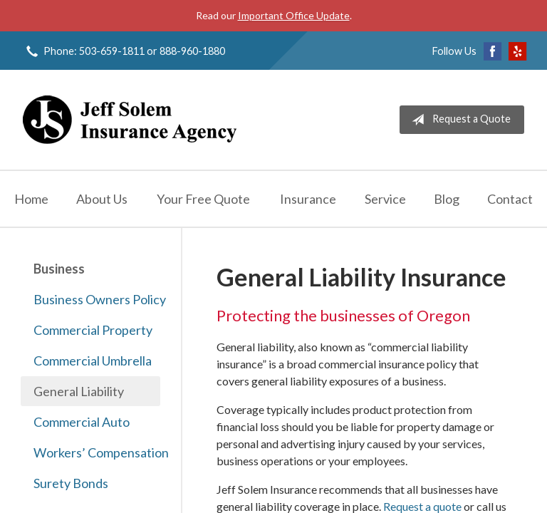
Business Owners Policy (96, 299)
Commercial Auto (81, 422)
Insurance (308, 199)
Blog (446, 199)
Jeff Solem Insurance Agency (129, 119)
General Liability (78, 391)
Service (385, 199)
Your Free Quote (203, 199)
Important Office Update (294, 15)
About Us (101, 199)
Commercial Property (92, 330)
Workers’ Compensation (96, 452)
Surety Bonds (70, 483)
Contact (510, 199)
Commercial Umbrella (92, 360)
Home (31, 199)
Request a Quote (458, 119)
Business (59, 268)
